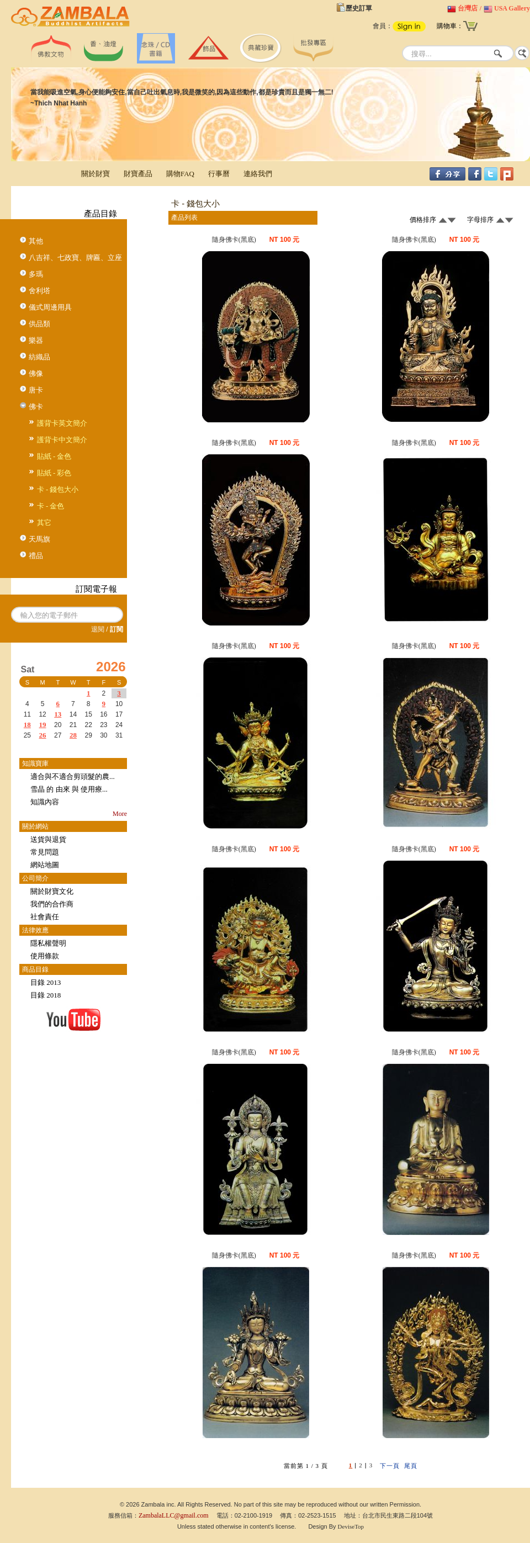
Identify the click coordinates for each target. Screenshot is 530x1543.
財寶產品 (138, 173)
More (120, 814)
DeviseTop (351, 1526)
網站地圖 (44, 865)
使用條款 (44, 956)
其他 (36, 241)
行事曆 (219, 173)
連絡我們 (257, 173)
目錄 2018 (45, 995)
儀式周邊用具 (50, 307)
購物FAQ (180, 173)
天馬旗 (39, 539)
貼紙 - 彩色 (54, 473)
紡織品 (39, 357)
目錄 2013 (45, 982)
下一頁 (390, 1465)
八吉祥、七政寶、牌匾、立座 (75, 257)
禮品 (36, 556)
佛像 (36, 373)
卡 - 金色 (51, 506)
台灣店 (468, 8)
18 (27, 724)
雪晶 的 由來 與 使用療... (69, 789)
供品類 (39, 324)
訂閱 (116, 629)
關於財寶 (95, 173)
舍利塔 (39, 291)
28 (73, 735)
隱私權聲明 (48, 943)
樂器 (36, 340)
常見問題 (44, 852)
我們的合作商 (51, 904)
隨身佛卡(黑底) (234, 239)
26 (42, 735)
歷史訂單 (359, 8)
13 (57, 714)
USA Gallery (512, 8)
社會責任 (44, 917)
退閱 (97, 629)
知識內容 (44, 802)
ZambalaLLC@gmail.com (174, 1515)
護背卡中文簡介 (62, 440)
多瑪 (36, 274)
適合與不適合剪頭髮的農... (72, 776)
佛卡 (36, 406)
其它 (44, 522)
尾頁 (410, 1465)
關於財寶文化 (51, 891)
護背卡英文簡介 (62, 423)
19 (42, 724)
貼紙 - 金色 (54, 456)
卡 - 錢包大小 (58, 489)
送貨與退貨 (48, 839)
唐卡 (36, 390)
